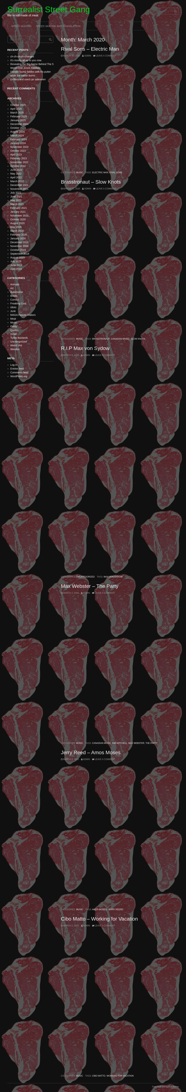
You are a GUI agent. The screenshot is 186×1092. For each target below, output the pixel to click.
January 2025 (18, 120)
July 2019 (15, 261)
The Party (151, 743)
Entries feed (17, 368)
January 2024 (18, 143)
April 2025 (16, 108)
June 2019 (16, 265)
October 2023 (18, 150)
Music (79, 172)
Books (13, 295)
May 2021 (15, 200)
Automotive (16, 292)
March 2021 (17, 204)
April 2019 (16, 269)
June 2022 (16, 169)
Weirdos (15, 349)
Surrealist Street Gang (48, 9)
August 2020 (17, 223)
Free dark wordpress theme (165, 1086)
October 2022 (18, 166)
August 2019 (17, 257)
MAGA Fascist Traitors (23, 314)
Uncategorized (85, 577)
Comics (14, 299)
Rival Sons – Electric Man (90, 49)
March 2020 (17, 230)
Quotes (14, 330)
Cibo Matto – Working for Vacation (99, 919)
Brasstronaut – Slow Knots (91, 182)
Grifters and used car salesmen (28, 79)
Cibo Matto (98, 1076)
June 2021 (16, 196)
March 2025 (17, 112)
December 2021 (19, 185)
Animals (14, 284)
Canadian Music (120, 339)
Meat (13, 318)
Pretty (13, 326)
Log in (13, 364)
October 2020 (18, 219)
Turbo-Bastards (19, 337)
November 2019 (19, 246)
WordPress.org (18, 376)
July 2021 (15, 192)
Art (12, 288)
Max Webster (136, 743)
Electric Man (100, 172)
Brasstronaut (101, 339)
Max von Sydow (113, 577)
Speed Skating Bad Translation (58, 26)
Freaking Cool (18, 303)
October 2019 (18, 249)
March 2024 (17, 135)
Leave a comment (106, 55)
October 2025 (18, 105)
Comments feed (19, 372)
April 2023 (16, 154)
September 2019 (19, 253)
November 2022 (19, 162)
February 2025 (18, 116)
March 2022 (17, 181)
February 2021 (18, 207)
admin (87, 55)
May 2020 (15, 227)
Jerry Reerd (115, 909)
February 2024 (18, 139)
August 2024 (17, 131)
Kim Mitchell (119, 743)
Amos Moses (99, 909)
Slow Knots (138, 339)
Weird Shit (16, 345)
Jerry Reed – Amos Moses (90, 752)
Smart (13, 334)
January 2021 (18, 211)
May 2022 (15, 173)
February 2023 (18, 158)
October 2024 (18, 127)
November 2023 (19, 146)
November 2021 (19, 188)
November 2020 (19, 215)
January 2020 (18, 238)
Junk (13, 311)
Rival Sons (115, 172)
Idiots (13, 307)
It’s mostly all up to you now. (26, 60)
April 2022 (16, 177)
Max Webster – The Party (89, 586)
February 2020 (18, 234)
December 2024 (19, 124)
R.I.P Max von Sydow (85, 348)
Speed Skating (21, 26)
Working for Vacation (120, 1076)
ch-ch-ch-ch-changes (22, 56)
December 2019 (19, 242)
